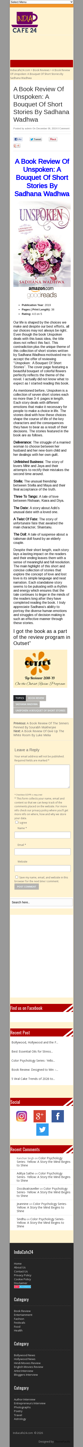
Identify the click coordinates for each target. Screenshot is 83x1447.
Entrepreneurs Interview (29, 1403)
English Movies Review (28, 1367)
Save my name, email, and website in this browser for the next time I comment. (41, 879)
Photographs (22, 1407)
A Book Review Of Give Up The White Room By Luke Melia (38, 733)
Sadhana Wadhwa (26, 704)
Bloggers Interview (26, 1375)
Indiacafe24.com (20, 70)
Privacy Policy (22, 1275)
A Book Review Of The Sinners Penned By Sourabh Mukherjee (41, 725)
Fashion (19, 1319)
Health (18, 1330)
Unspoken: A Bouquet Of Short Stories (40, 710)
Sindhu (21, 1219)
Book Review (36, 698)
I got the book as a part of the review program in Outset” (41, 637)
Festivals (19, 1322)
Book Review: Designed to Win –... (34, 1070)
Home (18, 1263)
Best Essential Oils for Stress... (32, 1051)
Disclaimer (20, 1283)
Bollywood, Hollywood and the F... (34, 1042)
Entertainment (23, 1315)
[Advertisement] (41, 956)
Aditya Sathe (25, 1173)
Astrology (20, 1419)
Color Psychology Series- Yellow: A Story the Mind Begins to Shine (43, 1161)
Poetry (18, 1411)
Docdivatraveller (28, 1189)
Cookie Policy (22, 1279)
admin (28, 128)
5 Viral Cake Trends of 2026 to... (33, 1079)
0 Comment (63, 128)
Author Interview (24, 1399)
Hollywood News (24, 1359)
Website (22, 861)
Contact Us (21, 1271)
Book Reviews (41, 70)
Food (17, 1326)
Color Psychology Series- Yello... (33, 1060)
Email (22, 845)
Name (22, 828)
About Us (20, 1267)
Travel (18, 1415)
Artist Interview (23, 1371)
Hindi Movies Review (27, 1363)
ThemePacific (62, 1441)
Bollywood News (24, 1355)
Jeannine (22, 1204)
